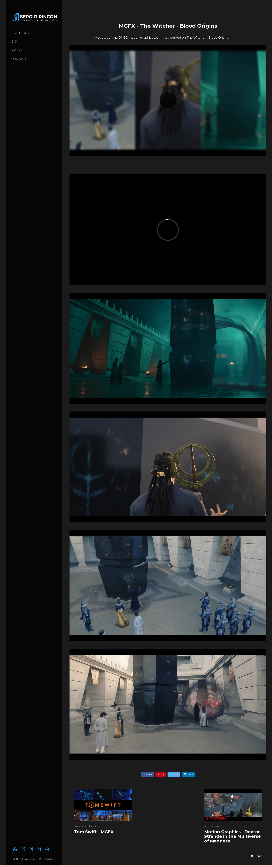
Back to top (46, 858)
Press (16, 50)
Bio (14, 41)
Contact (18, 59)
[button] (257, 856)
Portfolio (20, 33)
